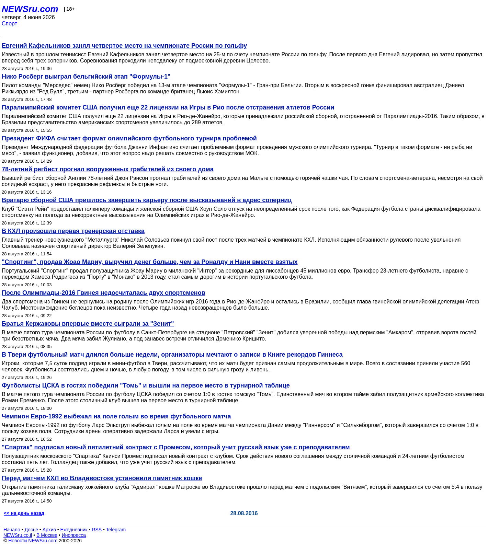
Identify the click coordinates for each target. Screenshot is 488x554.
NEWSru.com (30, 9)
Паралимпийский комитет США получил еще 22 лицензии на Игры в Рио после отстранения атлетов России (168, 107)
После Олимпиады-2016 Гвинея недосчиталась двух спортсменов (103, 292)
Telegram (116, 529)
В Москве (46, 535)
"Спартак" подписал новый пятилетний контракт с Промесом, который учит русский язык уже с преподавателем (176, 447)
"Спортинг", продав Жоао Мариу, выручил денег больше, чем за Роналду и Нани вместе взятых (149, 261)
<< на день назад (24, 513)
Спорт (9, 23)
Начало (11, 529)
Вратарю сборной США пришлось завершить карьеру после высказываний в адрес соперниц (147, 200)
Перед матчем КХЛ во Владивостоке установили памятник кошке (102, 478)
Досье (31, 529)
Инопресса (74, 535)
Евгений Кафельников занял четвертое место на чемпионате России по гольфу (124, 45)
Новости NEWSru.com (32, 540)
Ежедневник (74, 529)
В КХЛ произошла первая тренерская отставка (73, 231)
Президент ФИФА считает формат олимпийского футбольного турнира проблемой (129, 138)
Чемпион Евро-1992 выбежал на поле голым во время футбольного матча (116, 416)
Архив (49, 529)
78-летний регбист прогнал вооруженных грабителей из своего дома (108, 169)
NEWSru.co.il (17, 535)
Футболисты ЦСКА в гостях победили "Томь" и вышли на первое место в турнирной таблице (146, 385)
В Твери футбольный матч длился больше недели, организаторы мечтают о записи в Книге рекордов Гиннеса (172, 354)
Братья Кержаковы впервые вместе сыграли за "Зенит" (88, 323)
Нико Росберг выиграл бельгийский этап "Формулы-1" (86, 76)
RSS (97, 529)
